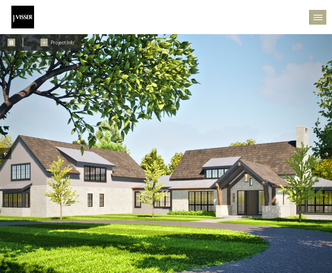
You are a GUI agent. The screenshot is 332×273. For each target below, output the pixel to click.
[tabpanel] (166, 153)
